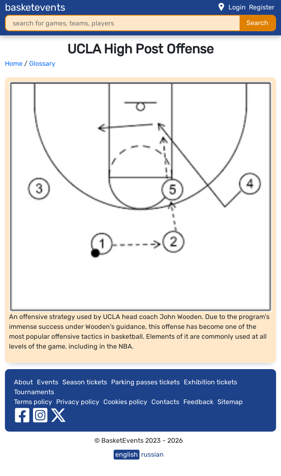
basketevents (35, 7)
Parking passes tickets (145, 382)
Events (47, 382)
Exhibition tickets (210, 382)
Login (237, 7)
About (23, 382)
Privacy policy (77, 402)
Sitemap (230, 402)
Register (261, 7)
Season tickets (84, 382)
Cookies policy (125, 402)
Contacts (165, 402)
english (126, 454)
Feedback (198, 402)
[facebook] (22, 414)
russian (152, 454)
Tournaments (34, 392)
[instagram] (40, 414)
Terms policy (33, 402)
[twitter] (58, 414)
